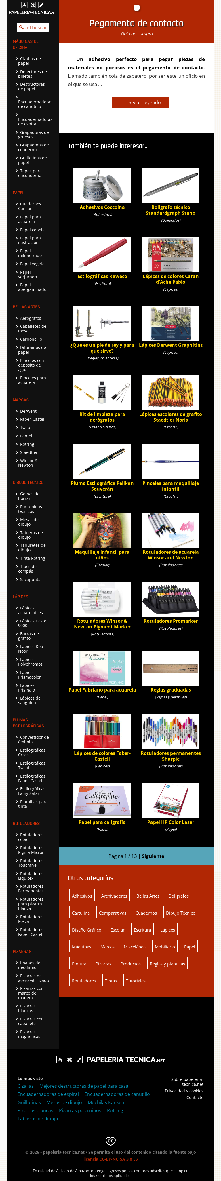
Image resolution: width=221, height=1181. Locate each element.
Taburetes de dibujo (32, 547)
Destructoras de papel (31, 86)
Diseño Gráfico (86, 930)
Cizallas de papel (29, 61)
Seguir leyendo (145, 102)
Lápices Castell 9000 (33, 623)
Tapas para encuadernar (30, 173)
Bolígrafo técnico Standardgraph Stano (170, 192)
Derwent (27, 411)
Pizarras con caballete (31, 1021)
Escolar (117, 930)
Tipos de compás (27, 569)
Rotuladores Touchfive (30, 863)
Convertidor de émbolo (33, 739)
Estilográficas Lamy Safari (31, 791)
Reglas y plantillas (167, 964)
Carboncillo (30, 339)
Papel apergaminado (32, 287)
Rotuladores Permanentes (31, 888)
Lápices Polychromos (30, 662)
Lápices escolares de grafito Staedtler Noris (170, 399)
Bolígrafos (179, 896)
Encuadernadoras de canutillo (35, 102)
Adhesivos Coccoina (102, 189)
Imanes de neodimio (29, 965)
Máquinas (81, 947)
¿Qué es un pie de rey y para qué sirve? (102, 330)
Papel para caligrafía (102, 804)
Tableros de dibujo (30, 535)
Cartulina (81, 913)
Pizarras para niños (80, 1110)
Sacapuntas (30, 579)
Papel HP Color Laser (170, 804)
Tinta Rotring (31, 558)
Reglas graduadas (170, 672)
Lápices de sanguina (29, 700)
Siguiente (153, 856)
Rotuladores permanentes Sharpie (171, 738)
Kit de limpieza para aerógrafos (102, 399)
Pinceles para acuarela (32, 380)
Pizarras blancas (27, 1008)
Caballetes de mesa (32, 328)
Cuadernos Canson (29, 206)
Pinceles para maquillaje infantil (170, 468)
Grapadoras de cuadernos (33, 147)
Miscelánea (135, 947)
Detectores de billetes (32, 74)
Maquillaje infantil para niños (102, 537)
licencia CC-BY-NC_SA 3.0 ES (110, 1159)
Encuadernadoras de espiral (35, 120)
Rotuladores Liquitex (30, 876)
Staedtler (28, 452)
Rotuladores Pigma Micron (31, 850)
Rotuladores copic (30, 837)
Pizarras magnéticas (29, 1034)
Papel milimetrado (30, 253)
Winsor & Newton (28, 463)
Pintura (79, 964)
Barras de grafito (28, 636)
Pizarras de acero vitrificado (33, 978)
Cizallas (26, 1086)
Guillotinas (29, 1102)
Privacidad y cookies (184, 1091)
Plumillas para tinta (33, 804)
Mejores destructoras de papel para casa (83, 1086)
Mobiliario (165, 947)
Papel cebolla (32, 230)
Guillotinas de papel (32, 160)
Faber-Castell (31, 419)
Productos (131, 964)
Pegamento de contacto (136, 24)
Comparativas (112, 913)
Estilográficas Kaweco (102, 258)
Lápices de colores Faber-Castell (102, 738)
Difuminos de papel (32, 350)
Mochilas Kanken (106, 1102)
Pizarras (103, 964)
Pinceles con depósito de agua (31, 365)
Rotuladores (84, 981)
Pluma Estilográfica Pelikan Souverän (102, 468)
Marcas (107, 947)
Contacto (194, 1097)
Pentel (25, 436)
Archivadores (114, 896)
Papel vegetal (32, 263)
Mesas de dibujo (28, 522)
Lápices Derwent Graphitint (171, 327)
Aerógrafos (29, 318)
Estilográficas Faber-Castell (31, 778)
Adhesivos (82, 896)
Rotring (26, 444)
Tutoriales (136, 981)
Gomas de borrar (28, 496)
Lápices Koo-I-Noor (32, 649)
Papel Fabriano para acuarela (102, 672)
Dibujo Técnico (180, 913)
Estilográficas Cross (31, 752)
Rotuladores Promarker (170, 603)
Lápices (167, 930)
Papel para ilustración (29, 240)
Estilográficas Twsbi (31, 765)
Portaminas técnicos (30, 509)
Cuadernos (146, 913)
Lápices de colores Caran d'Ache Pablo (170, 261)
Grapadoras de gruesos (33, 134)
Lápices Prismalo (26, 688)
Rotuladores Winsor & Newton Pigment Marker (102, 606)
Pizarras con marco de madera (31, 993)
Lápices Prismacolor (29, 675)
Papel (189, 947)
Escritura (142, 930)
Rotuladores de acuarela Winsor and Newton (170, 537)
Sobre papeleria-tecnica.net (187, 1082)
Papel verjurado (27, 274)
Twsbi (24, 427)
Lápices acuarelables (30, 610)
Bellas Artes (147, 896)
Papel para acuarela (29, 219)
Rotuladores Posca (30, 919)
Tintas (111, 981)
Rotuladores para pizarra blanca (30, 903)
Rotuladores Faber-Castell (30, 932)
